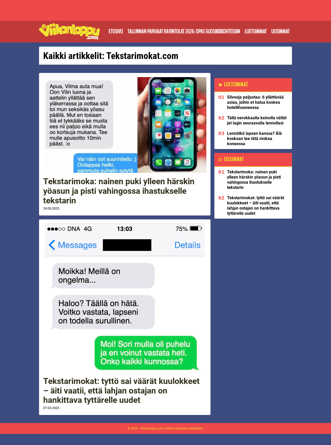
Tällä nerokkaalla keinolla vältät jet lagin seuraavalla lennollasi (257, 120)
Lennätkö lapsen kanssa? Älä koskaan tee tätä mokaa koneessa (254, 138)
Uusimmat (280, 31)
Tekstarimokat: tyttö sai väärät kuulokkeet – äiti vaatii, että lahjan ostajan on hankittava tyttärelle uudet (121, 390)
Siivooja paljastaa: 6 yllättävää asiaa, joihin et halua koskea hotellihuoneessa (255, 102)
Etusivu (116, 31)
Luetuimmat (256, 31)
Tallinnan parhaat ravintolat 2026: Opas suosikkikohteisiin (183, 31)
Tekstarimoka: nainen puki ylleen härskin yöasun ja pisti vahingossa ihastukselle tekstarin (118, 190)
